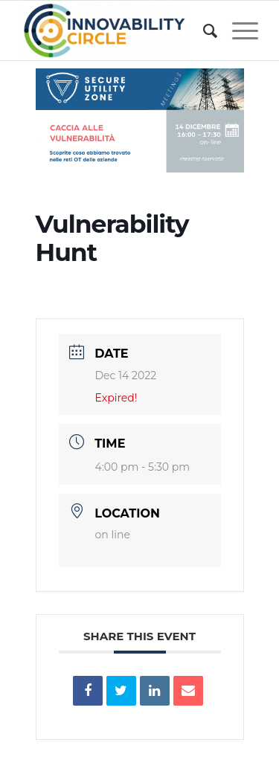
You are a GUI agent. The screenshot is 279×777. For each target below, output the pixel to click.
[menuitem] (202, 30)
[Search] (202, 30)
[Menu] (237, 30)
